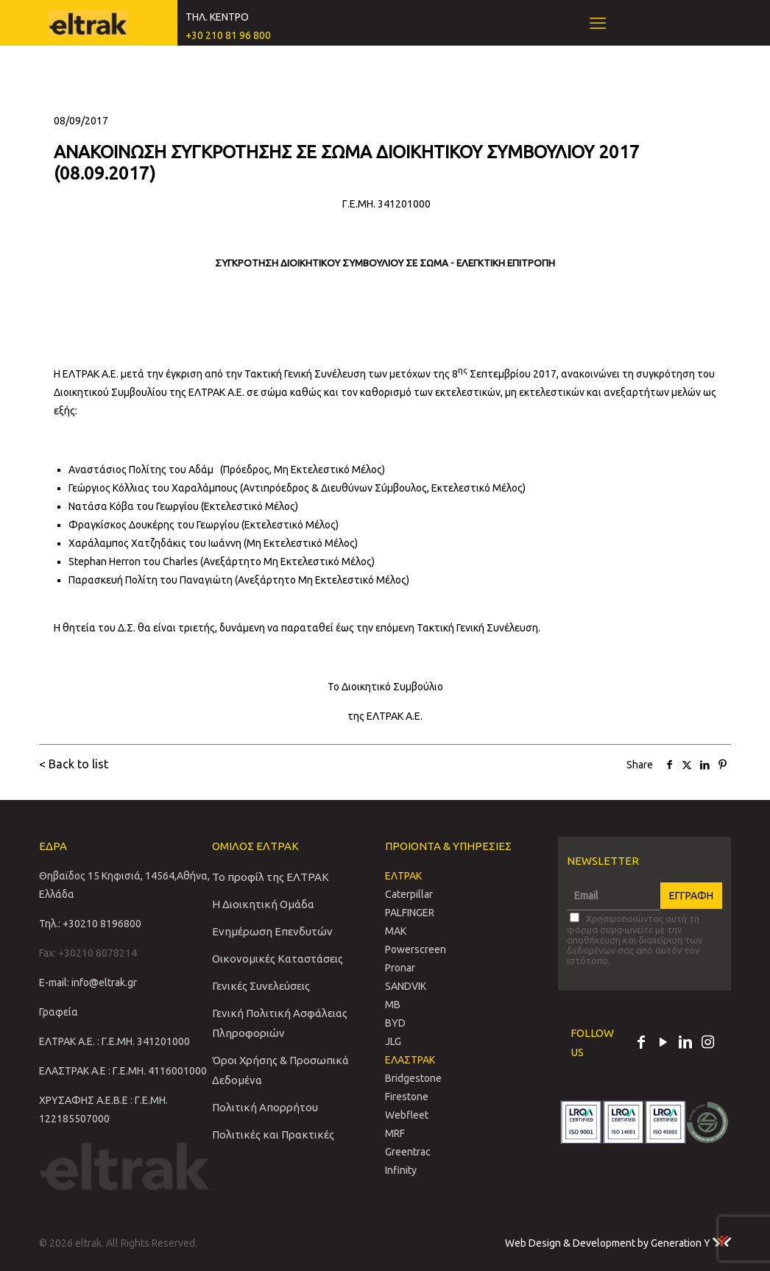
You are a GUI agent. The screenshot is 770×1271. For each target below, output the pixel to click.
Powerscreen (415, 949)
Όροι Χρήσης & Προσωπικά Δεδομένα (280, 1070)
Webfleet (406, 1115)
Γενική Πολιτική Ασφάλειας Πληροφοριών (279, 1023)
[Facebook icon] (641, 1043)
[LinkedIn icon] (685, 1043)
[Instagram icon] (707, 1043)
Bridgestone (413, 1078)
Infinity (401, 1170)
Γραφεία (58, 1012)
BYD (395, 1023)
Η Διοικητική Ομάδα (263, 904)
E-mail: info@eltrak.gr (88, 982)
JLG (393, 1041)
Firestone (406, 1096)
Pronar (400, 968)
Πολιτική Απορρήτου (265, 1107)
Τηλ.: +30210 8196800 (90, 924)
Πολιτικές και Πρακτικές (273, 1134)
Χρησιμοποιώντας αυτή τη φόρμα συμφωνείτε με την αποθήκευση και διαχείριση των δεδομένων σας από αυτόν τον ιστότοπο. (634, 939)
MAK (395, 931)
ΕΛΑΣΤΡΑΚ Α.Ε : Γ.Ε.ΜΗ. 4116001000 (123, 1071)
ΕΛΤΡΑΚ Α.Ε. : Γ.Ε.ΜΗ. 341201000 (114, 1041)
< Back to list (73, 764)
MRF (395, 1133)
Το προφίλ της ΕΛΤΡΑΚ (270, 877)
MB (392, 1004)
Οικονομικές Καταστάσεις (277, 958)
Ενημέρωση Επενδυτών (272, 931)
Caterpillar (409, 894)
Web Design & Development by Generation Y (618, 1243)
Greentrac (408, 1152)
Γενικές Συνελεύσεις (261, 986)
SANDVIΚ (405, 986)
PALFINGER (409, 912)
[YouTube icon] (663, 1043)
